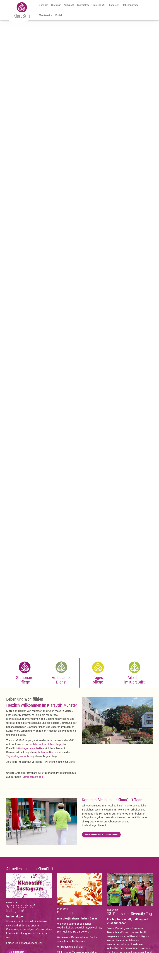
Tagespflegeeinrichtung (20, 756)
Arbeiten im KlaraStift (134, 679)
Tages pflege (98, 679)
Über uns (43, 5)
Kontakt (59, 15)
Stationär (56, 5)
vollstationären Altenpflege (45, 744)
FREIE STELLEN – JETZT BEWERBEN (101, 834)
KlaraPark (113, 5)
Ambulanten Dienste (46, 752)
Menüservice (45, 15)
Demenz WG (99, 5)
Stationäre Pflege (24, 679)
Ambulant (69, 5)
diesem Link (35, 942)
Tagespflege (83, 5)
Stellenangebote (130, 5)
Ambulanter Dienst (61, 679)
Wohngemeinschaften (31, 748)
